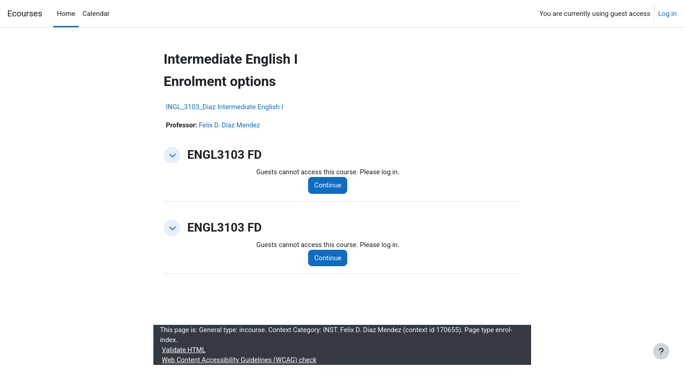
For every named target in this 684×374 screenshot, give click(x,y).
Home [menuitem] (66, 14)
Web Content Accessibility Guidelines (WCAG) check (241, 361)
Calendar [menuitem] (96, 14)
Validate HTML (184, 351)
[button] (172, 155)
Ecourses (24, 14)
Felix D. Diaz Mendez (231, 125)
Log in (667, 14)
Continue (329, 186)
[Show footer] (661, 351)
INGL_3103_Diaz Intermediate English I (225, 107)
